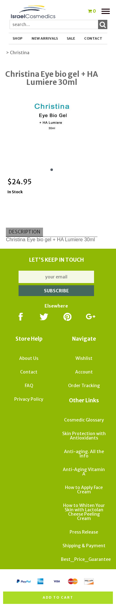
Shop (18, 38)
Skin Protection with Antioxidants (84, 436)
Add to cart (58, 597)
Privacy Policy (28, 399)
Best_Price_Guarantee (86, 559)
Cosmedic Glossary (84, 420)
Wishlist (83, 358)
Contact (93, 38)
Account (84, 372)
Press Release (84, 532)
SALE (71, 38)
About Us (28, 358)
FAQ (29, 385)
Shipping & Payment (83, 545)
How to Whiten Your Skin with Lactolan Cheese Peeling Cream (84, 512)
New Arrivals (45, 38)
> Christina (17, 52)
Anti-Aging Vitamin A (84, 472)
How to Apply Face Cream (84, 490)
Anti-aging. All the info (84, 454)
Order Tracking (84, 385)
